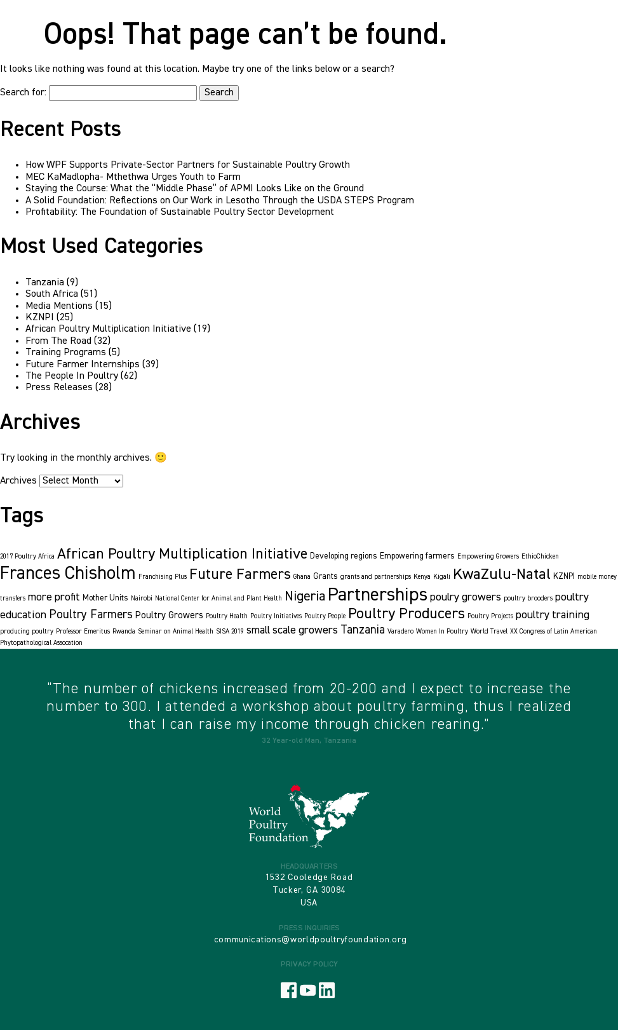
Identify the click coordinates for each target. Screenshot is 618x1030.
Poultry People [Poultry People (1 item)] (325, 616)
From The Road (58, 341)
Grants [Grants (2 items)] (325, 577)
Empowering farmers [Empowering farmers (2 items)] (417, 556)
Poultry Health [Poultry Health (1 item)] (227, 616)
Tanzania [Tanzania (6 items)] (362, 630)
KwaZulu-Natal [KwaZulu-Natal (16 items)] (502, 574)
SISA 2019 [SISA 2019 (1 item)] (230, 631)
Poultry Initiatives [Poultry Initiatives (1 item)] (276, 616)
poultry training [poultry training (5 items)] (552, 615)
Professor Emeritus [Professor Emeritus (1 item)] (83, 631)
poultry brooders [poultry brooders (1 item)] (528, 598)
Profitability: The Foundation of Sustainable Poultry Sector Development (179, 212)
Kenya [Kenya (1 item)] (422, 577)
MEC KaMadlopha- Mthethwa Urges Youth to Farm (133, 177)
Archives (18, 481)
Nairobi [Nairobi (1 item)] (141, 598)
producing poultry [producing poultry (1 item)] (26, 631)
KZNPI (39, 318)
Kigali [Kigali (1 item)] (441, 577)
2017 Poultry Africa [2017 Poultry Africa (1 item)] (27, 556)
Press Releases (59, 388)
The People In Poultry (71, 376)
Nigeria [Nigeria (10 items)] (305, 597)
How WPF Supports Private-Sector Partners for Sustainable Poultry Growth (187, 165)
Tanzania (44, 283)
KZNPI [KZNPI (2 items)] (564, 577)
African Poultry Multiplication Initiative (108, 329)
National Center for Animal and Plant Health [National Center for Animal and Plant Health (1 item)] (218, 598)
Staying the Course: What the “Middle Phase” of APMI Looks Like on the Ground (194, 189)
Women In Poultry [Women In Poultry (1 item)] (442, 631)
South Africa (51, 294)
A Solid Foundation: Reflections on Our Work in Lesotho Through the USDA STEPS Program (219, 201)
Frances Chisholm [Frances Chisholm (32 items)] (68, 574)
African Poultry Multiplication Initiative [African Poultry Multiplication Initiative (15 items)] (182, 554)
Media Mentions (59, 306)
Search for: (23, 93)
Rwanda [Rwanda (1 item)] (123, 631)
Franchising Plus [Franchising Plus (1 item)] (162, 577)
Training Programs (65, 353)
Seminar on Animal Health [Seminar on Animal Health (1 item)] (175, 631)
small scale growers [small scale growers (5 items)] (292, 630)
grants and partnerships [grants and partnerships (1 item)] (375, 577)
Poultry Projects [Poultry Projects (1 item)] (490, 616)
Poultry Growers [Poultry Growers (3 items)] (169, 615)
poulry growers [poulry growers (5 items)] (465, 597)
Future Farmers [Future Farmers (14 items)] (240, 574)
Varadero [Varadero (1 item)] (400, 631)
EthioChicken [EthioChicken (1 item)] (540, 556)
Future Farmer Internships (82, 365)
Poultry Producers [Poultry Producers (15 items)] (406, 613)
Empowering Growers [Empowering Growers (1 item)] (488, 556)
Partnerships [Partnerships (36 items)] (377, 595)
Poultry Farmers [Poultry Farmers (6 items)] (91, 615)
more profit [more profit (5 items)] (54, 597)
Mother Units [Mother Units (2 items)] (105, 598)
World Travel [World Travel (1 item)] (489, 631)
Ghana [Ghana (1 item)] (302, 577)
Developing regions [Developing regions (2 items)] (343, 556)
